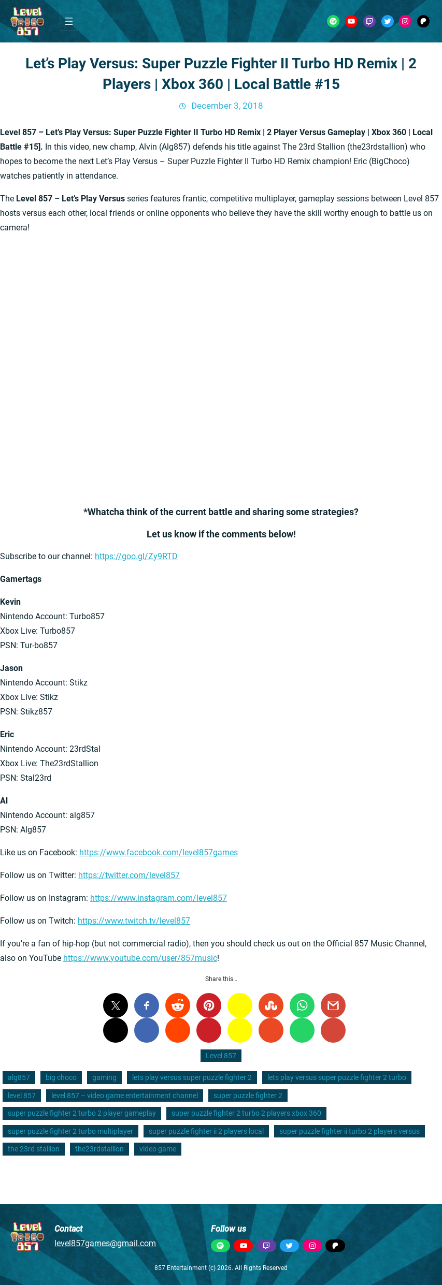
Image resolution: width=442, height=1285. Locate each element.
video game (157, 1149)
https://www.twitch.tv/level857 (134, 921)
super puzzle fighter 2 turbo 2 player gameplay (82, 1113)
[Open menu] (69, 21)
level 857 (22, 1095)
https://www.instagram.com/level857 (158, 898)
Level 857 (221, 1056)
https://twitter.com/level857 (129, 875)
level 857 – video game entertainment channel (124, 1095)
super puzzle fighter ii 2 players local (206, 1131)
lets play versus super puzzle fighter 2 (192, 1077)
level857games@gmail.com (105, 1243)
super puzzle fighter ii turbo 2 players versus (349, 1131)
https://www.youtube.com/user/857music (140, 958)
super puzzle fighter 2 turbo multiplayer (70, 1131)
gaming (104, 1077)
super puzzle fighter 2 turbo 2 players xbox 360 (246, 1113)
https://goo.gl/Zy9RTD (136, 556)
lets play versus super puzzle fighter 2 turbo (336, 1077)
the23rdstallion (99, 1149)
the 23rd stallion (34, 1149)
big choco (61, 1077)
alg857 (19, 1077)
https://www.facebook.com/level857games (158, 852)
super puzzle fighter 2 (247, 1095)
